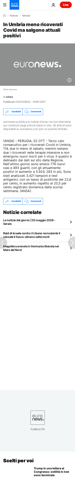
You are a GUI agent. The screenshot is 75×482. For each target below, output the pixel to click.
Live (66, 4)
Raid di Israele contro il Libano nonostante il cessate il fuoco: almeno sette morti (31, 234)
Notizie (14, 15)
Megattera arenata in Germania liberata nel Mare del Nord (31, 248)
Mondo (26, 15)
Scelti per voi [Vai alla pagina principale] (18, 461)
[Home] (4, 15)
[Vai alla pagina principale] (14, 5)
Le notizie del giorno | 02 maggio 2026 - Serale (29, 221)
